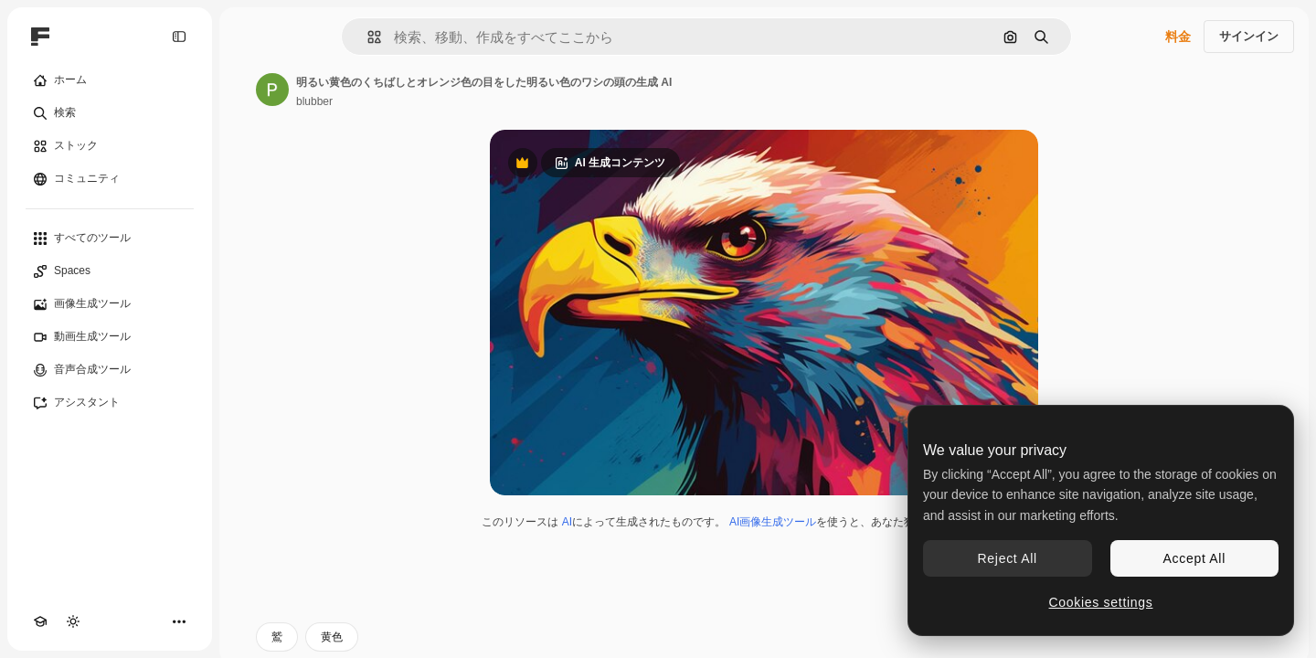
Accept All (1194, 558)
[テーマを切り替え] (73, 621)
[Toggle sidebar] (179, 36)
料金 (1178, 36)
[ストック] (110, 146)
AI (567, 521)
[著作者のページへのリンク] (272, 89)
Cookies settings (1101, 602)
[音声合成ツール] (110, 370)
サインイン (1249, 36)
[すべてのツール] (110, 238)
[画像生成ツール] (110, 304)
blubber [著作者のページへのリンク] (314, 101)
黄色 (332, 637)
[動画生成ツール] (110, 337)
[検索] (110, 113)
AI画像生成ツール (772, 521)
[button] (367, 37)
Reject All (1007, 558)
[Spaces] (110, 271)
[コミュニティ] (110, 179)
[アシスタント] (110, 403)
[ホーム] (110, 80)
